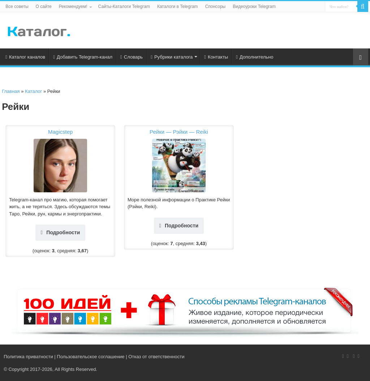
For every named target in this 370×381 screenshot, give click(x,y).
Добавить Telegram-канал (82, 57)
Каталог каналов (25, 57)
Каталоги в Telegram (177, 6)
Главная (11, 91)
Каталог (33, 91)
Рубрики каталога (172, 57)
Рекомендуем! (73, 6)
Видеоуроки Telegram (254, 6)
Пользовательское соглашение (90, 356)
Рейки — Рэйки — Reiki (179, 132)
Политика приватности (28, 356)
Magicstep (60, 132)
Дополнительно (254, 57)
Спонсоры (215, 6)
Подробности (60, 232)
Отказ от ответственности (156, 356)
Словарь (131, 57)
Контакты (216, 57)
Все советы (16, 6)
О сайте (44, 6)
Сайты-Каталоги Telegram (124, 6)
